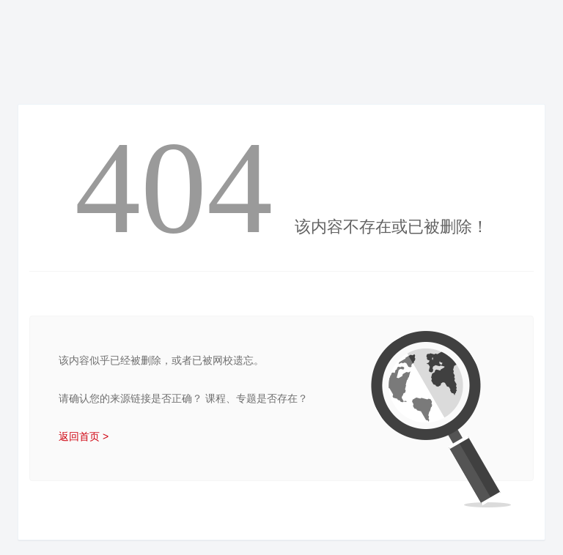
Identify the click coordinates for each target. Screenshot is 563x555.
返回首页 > (83, 436)
